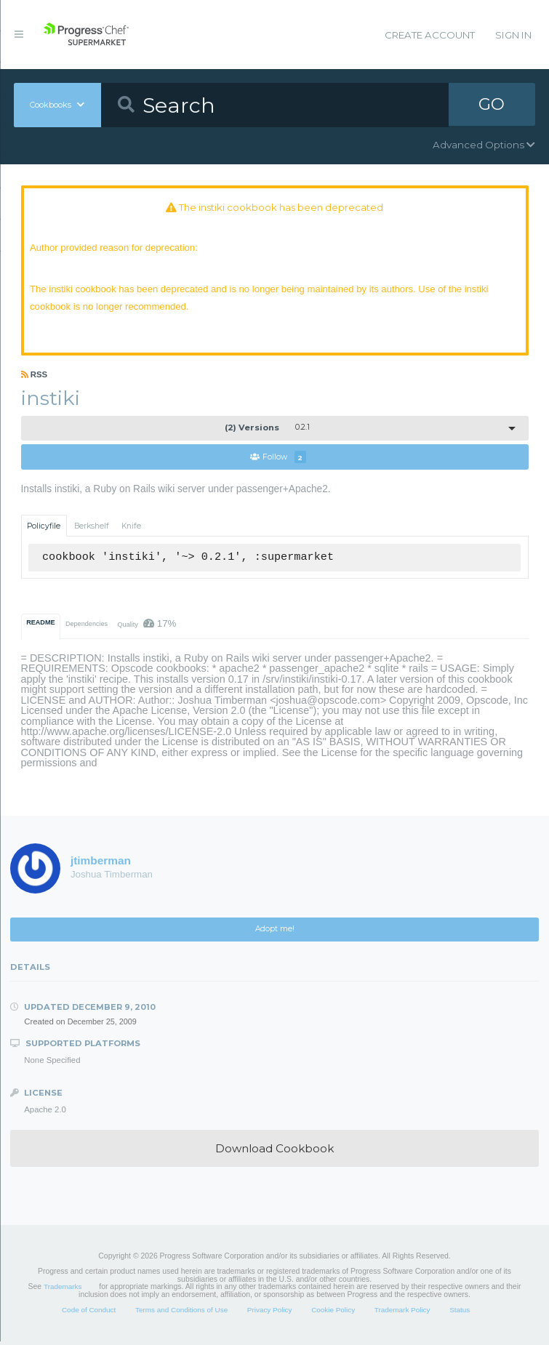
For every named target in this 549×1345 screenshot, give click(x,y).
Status (459, 1313)
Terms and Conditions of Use (181, 1313)
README (40, 626)
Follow (277, 460)
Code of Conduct (89, 1313)
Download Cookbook (274, 1152)
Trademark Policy (402, 1313)
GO (491, 105)
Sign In (513, 35)
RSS (34, 377)
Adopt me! (274, 932)
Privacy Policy (269, 1313)
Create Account (430, 35)
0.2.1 (267, 431)
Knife (131, 529)
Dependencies (86, 627)
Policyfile (43, 529)
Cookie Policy (333, 1313)
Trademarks (62, 1290)
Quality (146, 627)
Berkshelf (91, 529)
